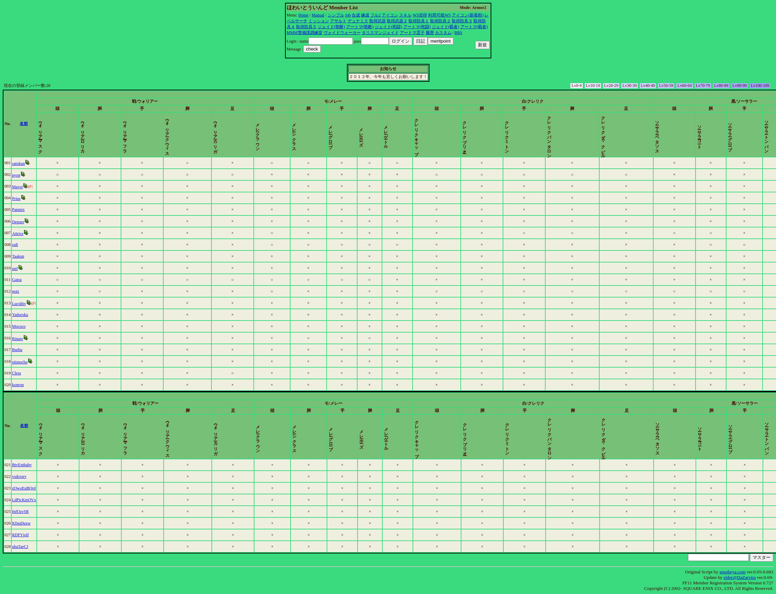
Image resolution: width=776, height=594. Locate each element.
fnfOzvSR (20, 511)
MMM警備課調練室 (305, 32)
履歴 (430, 32)
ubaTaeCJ (20, 546)
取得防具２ (440, 21)
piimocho (20, 362)
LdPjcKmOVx (24, 499)
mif (15, 268)
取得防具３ (462, 21)
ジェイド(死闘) (388, 26)
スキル (405, 15)
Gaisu (17, 279)
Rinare (17, 338)
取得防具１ (418, 21)
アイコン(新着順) (467, 15)
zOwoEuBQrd (24, 488)
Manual (318, 15)
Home (303, 15)
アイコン (390, 15)
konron (18, 384)
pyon (16, 175)
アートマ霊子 (412, 32)
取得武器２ (397, 21)
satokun (18, 163)
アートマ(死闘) (417, 26)
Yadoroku (20, 314)
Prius (16, 198)
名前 (24, 123)
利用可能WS (439, 15)
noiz (15, 291)
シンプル (336, 15)
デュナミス (358, 21)
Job (348, 15)
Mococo (18, 326)
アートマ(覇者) (474, 26)
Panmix (18, 209)
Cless (16, 373)
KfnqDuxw (21, 523)
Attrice (17, 233)
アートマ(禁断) (360, 26)
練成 (365, 15)
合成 (356, 15)
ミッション (318, 21)
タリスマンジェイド (380, 32)
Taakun (18, 256)
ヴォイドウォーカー (342, 32)
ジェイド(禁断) (331, 26)
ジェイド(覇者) (445, 26)
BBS (458, 32)
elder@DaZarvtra (740, 577)
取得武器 (377, 21)
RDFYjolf (20, 535)
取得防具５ (306, 26)
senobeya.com (732, 571)
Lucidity (19, 303)
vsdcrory (19, 476)
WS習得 (420, 15)
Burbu (17, 349)
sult (15, 244)
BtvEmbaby (22, 464)
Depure (18, 222)
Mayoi (17, 186)
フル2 (375, 15)
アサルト (338, 21)
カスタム (443, 32)
